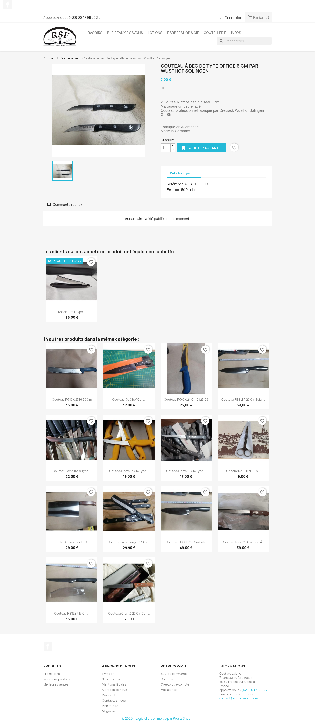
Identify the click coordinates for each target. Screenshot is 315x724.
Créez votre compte (175, 684)
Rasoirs (95, 32)
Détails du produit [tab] (184, 173)
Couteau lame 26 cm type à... (243, 542)
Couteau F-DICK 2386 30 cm (72, 399)
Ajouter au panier (201, 148)
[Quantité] (166, 147)
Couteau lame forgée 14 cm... (129, 542)
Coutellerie (215, 32)
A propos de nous (114, 690)
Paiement (108, 695)
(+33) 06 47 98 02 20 (84, 17)
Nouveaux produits (56, 679)
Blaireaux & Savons (125, 32)
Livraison (108, 674)
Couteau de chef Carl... (129, 399)
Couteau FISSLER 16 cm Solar (186, 542)
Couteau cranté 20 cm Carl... (129, 613)
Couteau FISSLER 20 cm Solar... (243, 399)
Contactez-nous (114, 700)
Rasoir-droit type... (71, 312)
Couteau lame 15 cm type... (186, 471)
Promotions (51, 674)
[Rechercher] (244, 41)
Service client (111, 679)
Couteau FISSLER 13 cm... (72, 613)
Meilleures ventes (56, 684)
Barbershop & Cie (183, 32)
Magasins (108, 711)
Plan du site (110, 706)
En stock (174, 190)
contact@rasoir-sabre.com (238, 698)
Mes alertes (169, 690)
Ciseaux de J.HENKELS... (243, 471)
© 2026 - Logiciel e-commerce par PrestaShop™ (157, 718)
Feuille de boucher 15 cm (71, 542)
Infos (236, 32)
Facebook (7, 4)
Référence (175, 184)
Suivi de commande (174, 674)
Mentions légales (114, 684)
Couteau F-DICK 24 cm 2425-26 (186, 399)
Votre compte (174, 666)
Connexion (168, 679)
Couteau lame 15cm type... (72, 471)
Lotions (155, 32)
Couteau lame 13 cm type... (129, 471)
